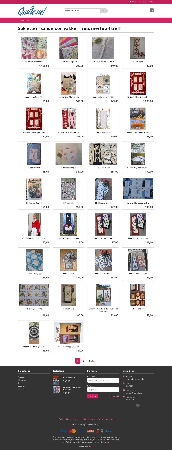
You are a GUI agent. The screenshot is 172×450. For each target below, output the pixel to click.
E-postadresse (92, 376)
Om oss (21, 383)
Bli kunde (22, 380)
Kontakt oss (23, 388)
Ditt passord (91, 386)
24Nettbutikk (90, 446)
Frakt (61, 419)
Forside (21, 20)
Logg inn (21, 385)
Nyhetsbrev (110, 419)
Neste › (92, 361)
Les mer (106, 442)
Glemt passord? (114, 396)
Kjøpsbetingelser (73, 419)
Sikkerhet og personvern (93, 419)
